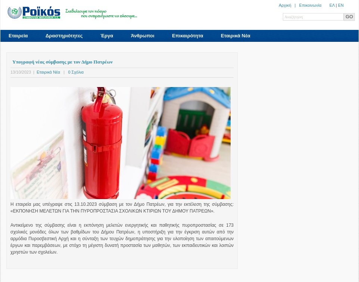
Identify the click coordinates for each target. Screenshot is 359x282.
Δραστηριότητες (64, 35)
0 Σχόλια (76, 72)
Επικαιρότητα (187, 35)
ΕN (341, 5)
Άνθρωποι (142, 35)
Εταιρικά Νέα (235, 35)
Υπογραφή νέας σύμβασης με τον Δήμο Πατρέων (62, 62)
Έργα (106, 35)
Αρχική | (289, 5)
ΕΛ (332, 5)
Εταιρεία (18, 35)
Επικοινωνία (310, 5)
